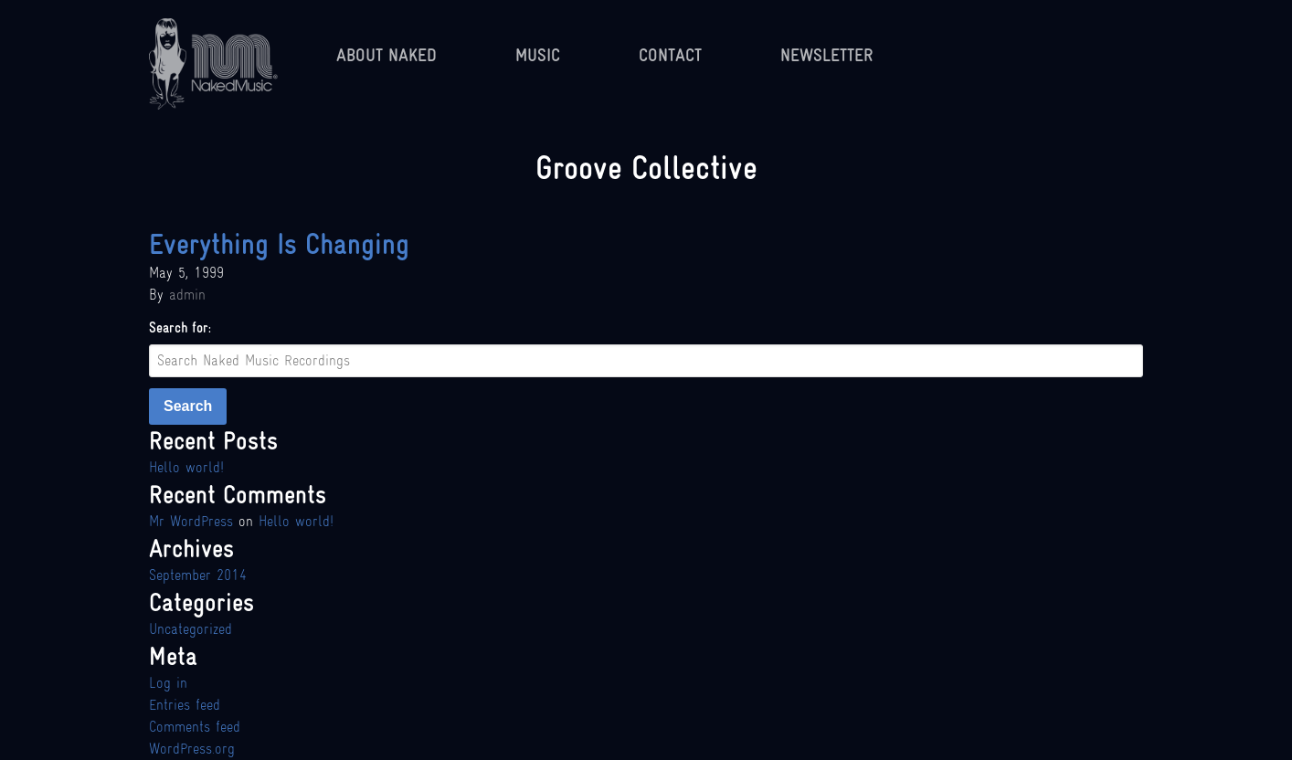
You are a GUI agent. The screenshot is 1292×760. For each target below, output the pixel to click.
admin (187, 294)
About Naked (386, 55)
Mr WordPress (191, 521)
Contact (670, 55)
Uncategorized (190, 629)
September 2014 (198, 575)
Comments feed (194, 726)
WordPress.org (192, 748)
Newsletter (826, 55)
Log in (168, 683)
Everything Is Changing (279, 243)
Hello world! (186, 467)
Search (188, 406)
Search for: (180, 327)
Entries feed (184, 704)
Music (537, 55)
